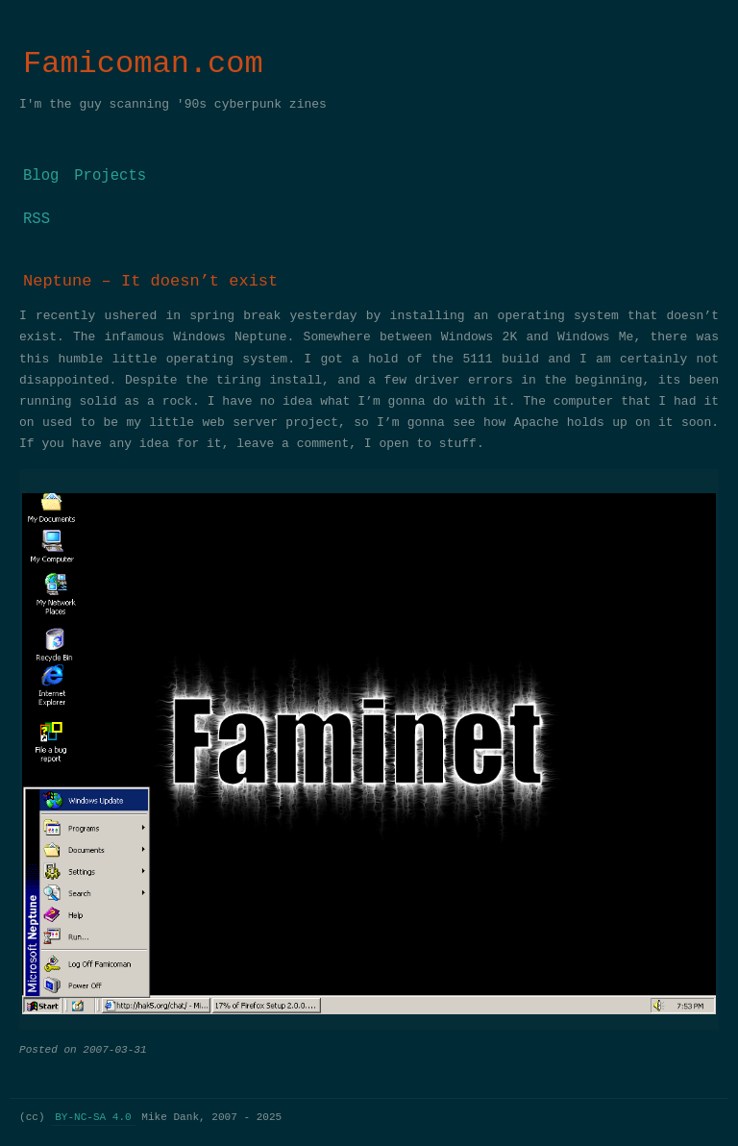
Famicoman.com (143, 64)
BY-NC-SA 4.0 (93, 1116)
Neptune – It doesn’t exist (150, 281)
